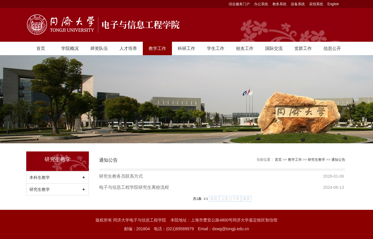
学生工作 (215, 48)
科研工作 (186, 48)
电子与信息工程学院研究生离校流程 (134, 187)
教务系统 (279, 4)
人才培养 (128, 48)
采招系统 (316, 4)
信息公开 (332, 48)
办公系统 (261, 4)
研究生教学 (39, 189)
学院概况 (70, 48)
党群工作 (303, 48)
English (333, 4)
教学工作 (157, 48)
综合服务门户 (239, 4)
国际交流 (274, 48)
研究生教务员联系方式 (121, 176)
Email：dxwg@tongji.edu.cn (223, 228)
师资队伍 (99, 48)
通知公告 (338, 160)
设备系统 (298, 4)
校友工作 (245, 48)
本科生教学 (39, 177)
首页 (40, 48)
